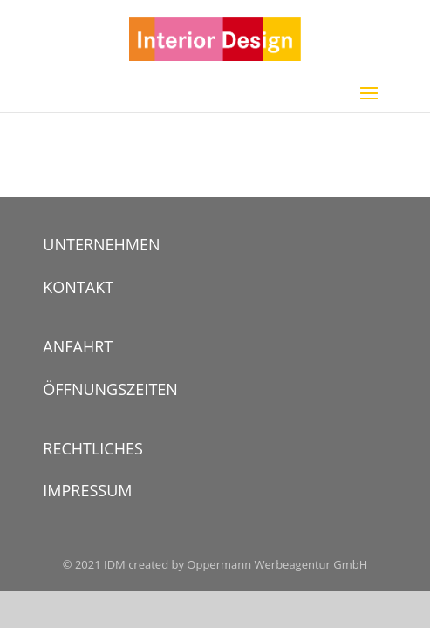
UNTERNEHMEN (101, 244)
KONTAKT (78, 286)
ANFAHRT (78, 346)
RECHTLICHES (93, 448)
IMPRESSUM (87, 490)
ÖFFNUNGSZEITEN (110, 389)
